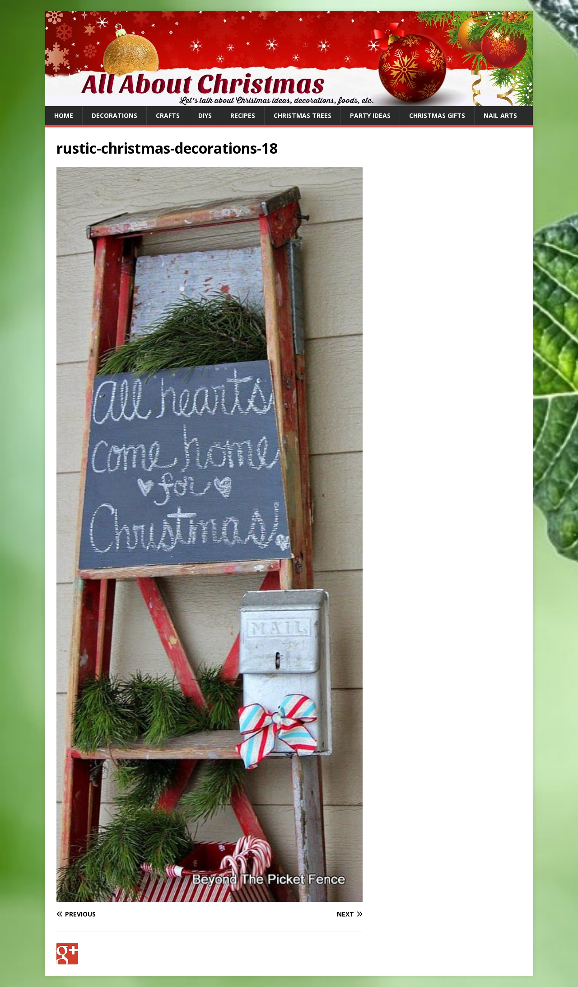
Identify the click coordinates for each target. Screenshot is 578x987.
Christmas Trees (302, 115)
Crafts (168, 115)
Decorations (114, 115)
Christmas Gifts (437, 115)
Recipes (242, 115)
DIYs (205, 115)
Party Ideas (370, 115)
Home (63, 115)
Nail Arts (500, 115)
